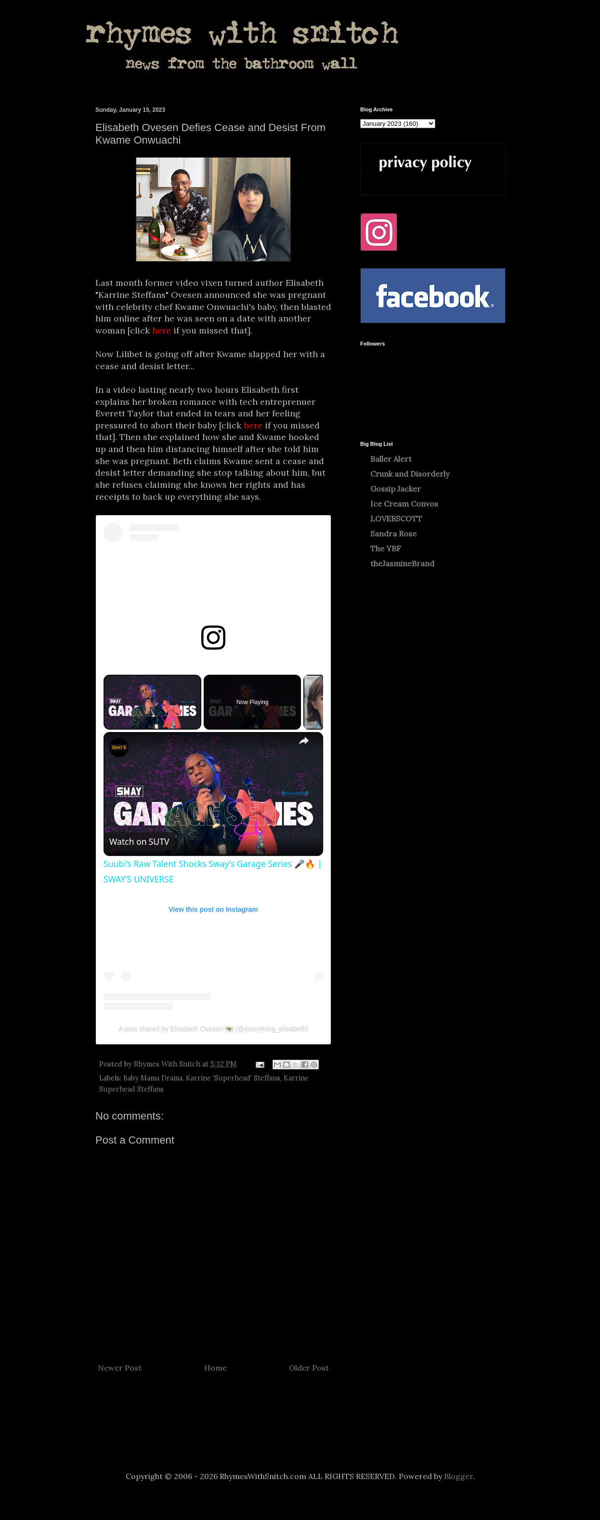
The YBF (385, 548)
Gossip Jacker (395, 488)
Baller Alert (391, 459)
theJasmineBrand (402, 563)
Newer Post (120, 1368)
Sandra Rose (393, 533)
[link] (119, 747)
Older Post (309, 1368)
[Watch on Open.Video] (139, 841)
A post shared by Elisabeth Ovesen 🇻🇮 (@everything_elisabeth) (213, 1029)
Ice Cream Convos (404, 503)
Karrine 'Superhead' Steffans (233, 1078)
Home (215, 1368)
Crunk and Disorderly (409, 474)
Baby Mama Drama (153, 1078)
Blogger (458, 1476)
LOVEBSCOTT (396, 518)
